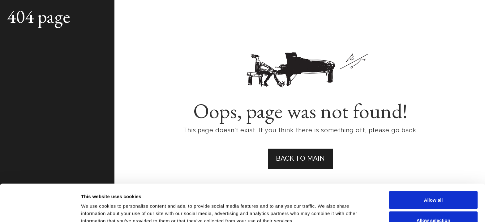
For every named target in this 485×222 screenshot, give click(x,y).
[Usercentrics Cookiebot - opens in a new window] (40, 210)
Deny (433, 205)
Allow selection (433, 185)
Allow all (433, 165)
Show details (324, 206)
